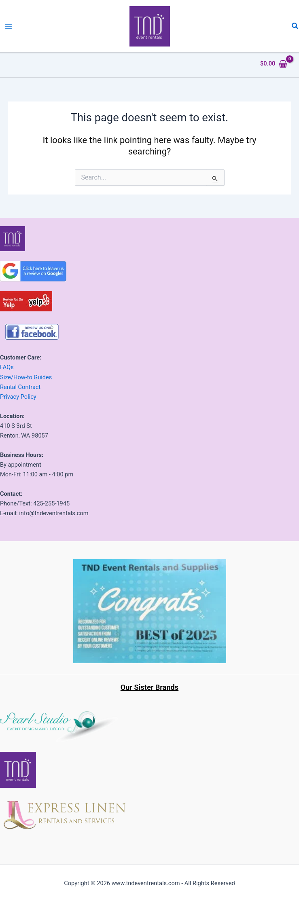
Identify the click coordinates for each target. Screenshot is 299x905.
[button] (295, 26)
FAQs (7, 367)
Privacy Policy (18, 396)
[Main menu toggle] (8, 26)
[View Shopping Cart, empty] (274, 63)
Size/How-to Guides (26, 377)
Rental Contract (20, 387)
